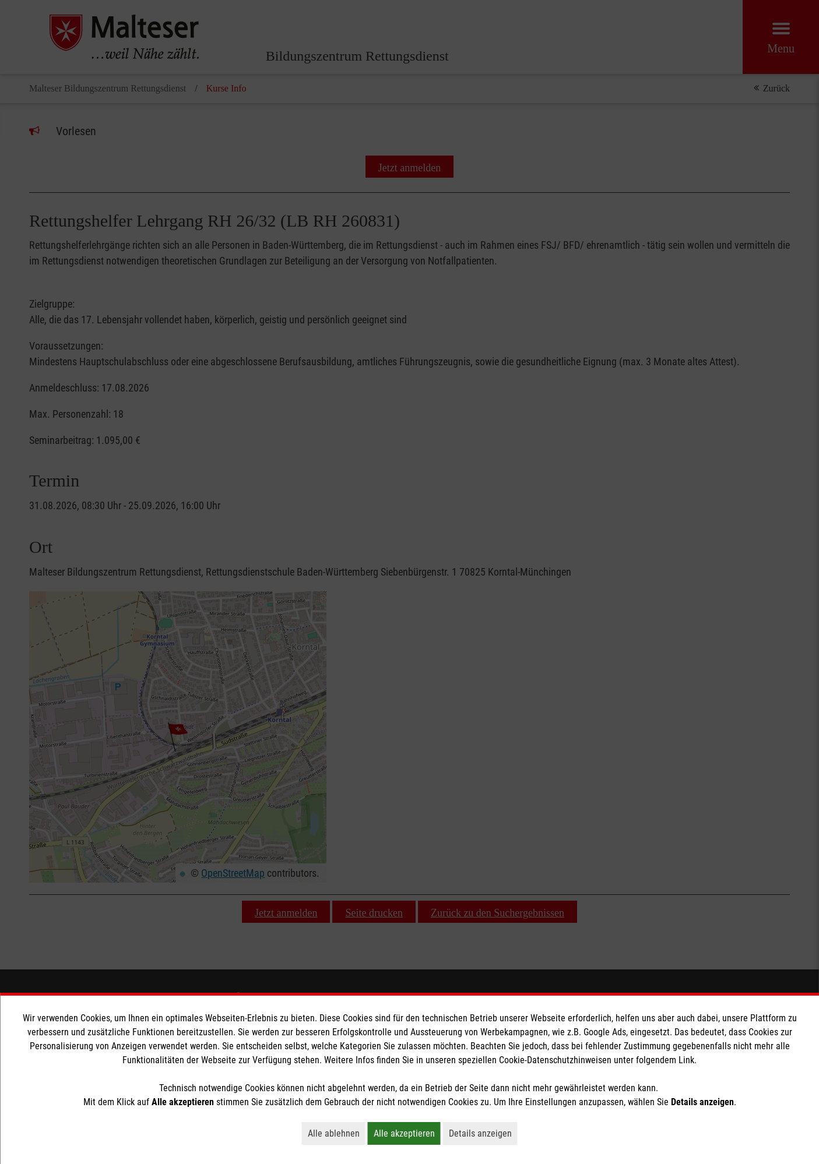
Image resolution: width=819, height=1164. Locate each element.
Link (686, 1060)
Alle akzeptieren (407, 1133)
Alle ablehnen (336, 1133)
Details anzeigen (483, 1133)
